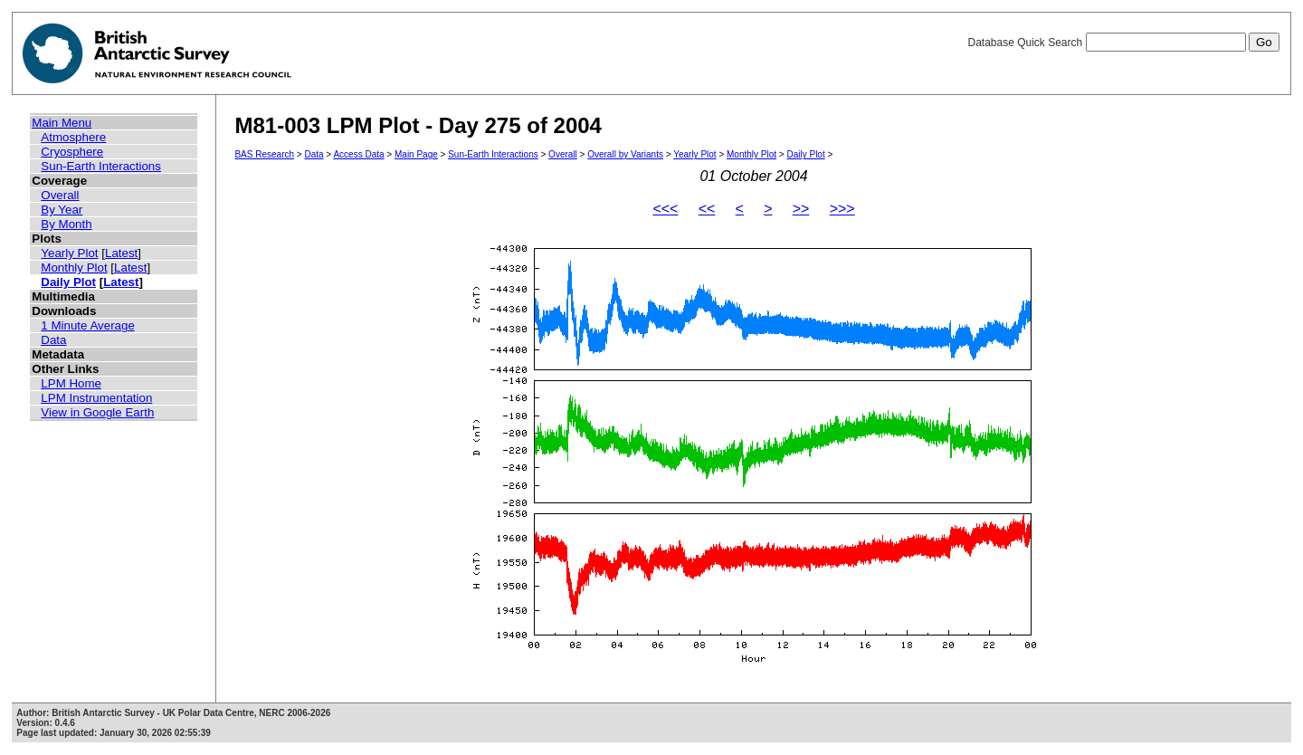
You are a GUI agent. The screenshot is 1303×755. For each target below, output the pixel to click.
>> (801, 208)
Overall (60, 195)
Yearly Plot (69, 253)
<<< (665, 208)
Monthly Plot (74, 267)
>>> (842, 208)
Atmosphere (73, 137)
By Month (66, 224)
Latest (121, 253)
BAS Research (264, 154)
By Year (61, 209)
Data (53, 340)
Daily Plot (68, 282)
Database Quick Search (1123, 42)
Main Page (416, 154)
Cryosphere (72, 151)
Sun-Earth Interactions (101, 166)
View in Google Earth (97, 412)
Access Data (358, 154)
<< (707, 208)
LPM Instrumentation (96, 398)
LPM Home (71, 383)
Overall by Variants (625, 154)
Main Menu (61, 122)
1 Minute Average (88, 325)
